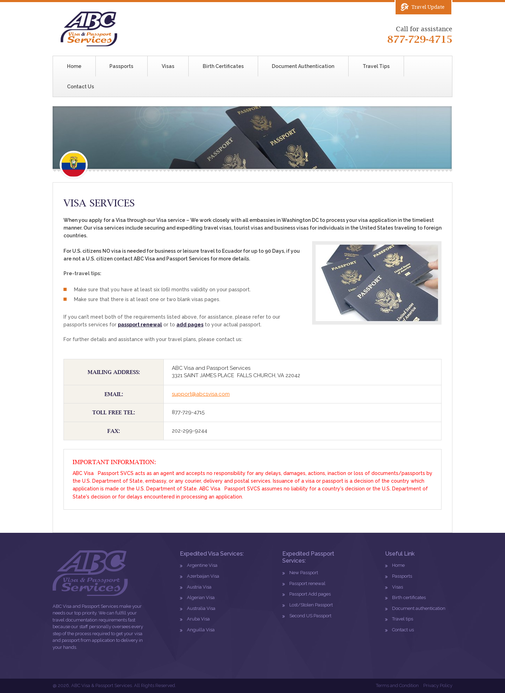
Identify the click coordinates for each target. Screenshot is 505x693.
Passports (121, 66)
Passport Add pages (310, 594)
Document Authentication (303, 66)
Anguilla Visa (201, 629)
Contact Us (80, 86)
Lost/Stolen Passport (311, 604)
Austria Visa (199, 587)
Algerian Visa (201, 597)
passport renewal (140, 324)
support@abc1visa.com (201, 394)
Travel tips (402, 618)
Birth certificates (409, 597)
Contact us (403, 629)
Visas (168, 66)
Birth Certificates (223, 66)
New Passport (303, 572)
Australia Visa (201, 608)
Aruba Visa (198, 618)
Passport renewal (307, 583)
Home (74, 66)
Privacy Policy (437, 685)
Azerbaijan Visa (203, 576)
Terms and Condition (397, 685)
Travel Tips (376, 66)
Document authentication (418, 608)
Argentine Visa (202, 565)
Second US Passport (310, 615)
